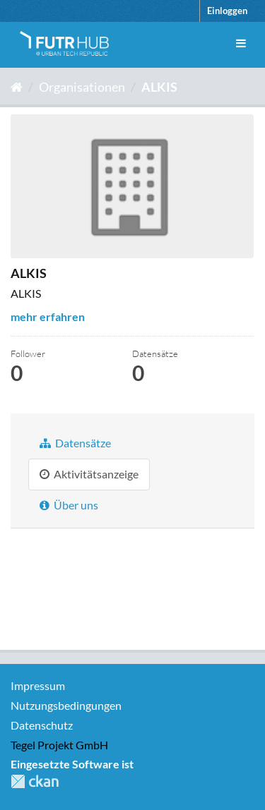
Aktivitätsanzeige (89, 473)
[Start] (17, 87)
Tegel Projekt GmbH (59, 744)
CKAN (35, 781)
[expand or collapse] (241, 43)
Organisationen (82, 87)
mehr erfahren (48, 316)
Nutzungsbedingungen (66, 705)
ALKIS (159, 87)
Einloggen (227, 10)
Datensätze (75, 442)
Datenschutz (42, 725)
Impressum (38, 685)
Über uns (69, 505)
